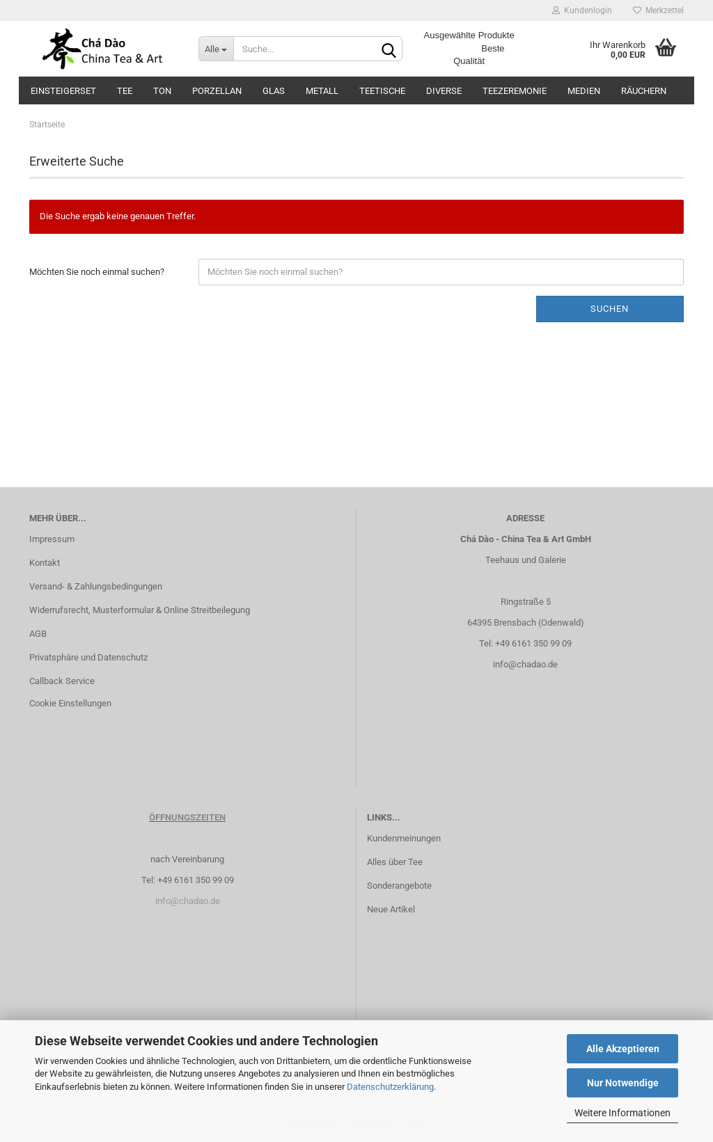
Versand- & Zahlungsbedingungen (95, 586)
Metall (322, 91)
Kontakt (44, 562)
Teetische (382, 91)
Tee (124, 91)
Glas (274, 91)
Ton (162, 91)
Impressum (52, 539)
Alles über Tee (395, 862)
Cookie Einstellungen (70, 703)
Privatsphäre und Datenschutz (88, 657)
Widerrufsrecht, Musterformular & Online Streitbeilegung (139, 610)
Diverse (444, 91)
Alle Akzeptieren (622, 1048)
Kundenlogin (582, 10)
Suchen (609, 308)
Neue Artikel (391, 909)
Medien (583, 91)
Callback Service (62, 681)
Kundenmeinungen (404, 838)
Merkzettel (658, 10)
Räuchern (643, 91)
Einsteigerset (63, 91)
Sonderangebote (399, 885)
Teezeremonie (515, 91)
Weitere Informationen (622, 1112)
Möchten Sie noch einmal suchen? (96, 272)
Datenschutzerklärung (390, 1086)
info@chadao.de (525, 664)
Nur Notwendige (623, 1082)
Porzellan (217, 91)
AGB (38, 633)
